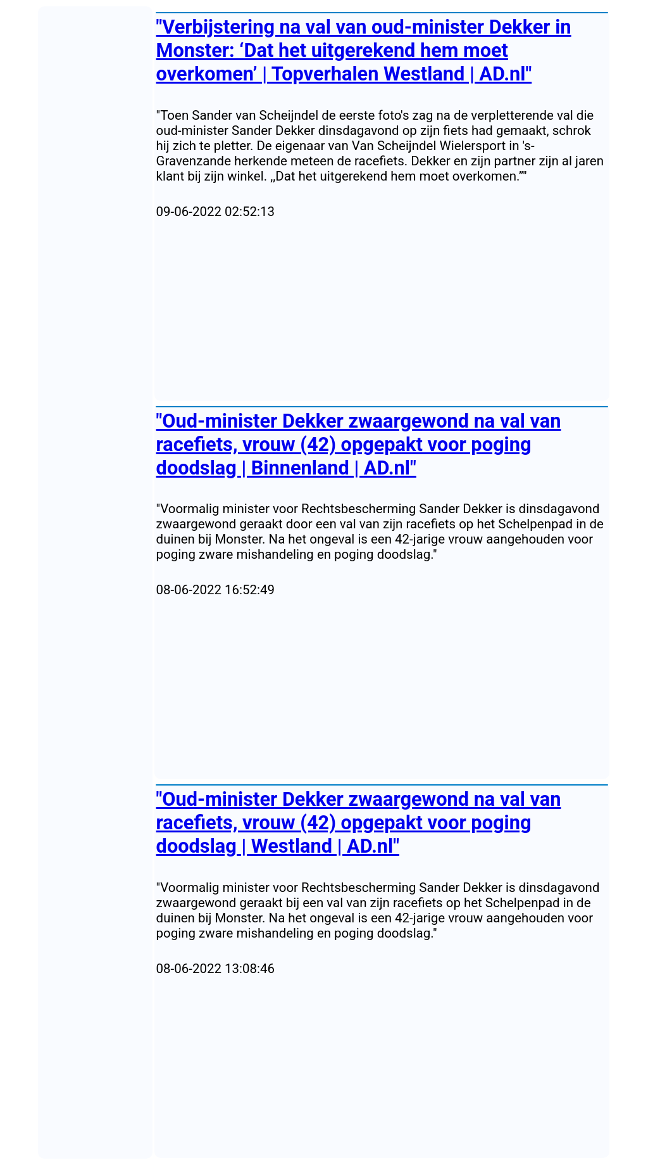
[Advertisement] (382, 310)
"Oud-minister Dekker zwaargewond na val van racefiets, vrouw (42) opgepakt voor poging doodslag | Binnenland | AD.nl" (358, 444)
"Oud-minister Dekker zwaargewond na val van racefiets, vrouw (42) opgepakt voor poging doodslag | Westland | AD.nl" (358, 822)
